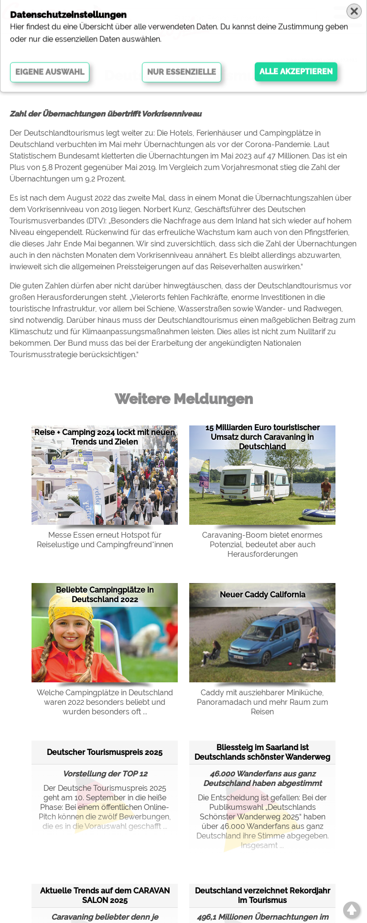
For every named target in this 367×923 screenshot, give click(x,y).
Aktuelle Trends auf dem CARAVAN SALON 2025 (105, 895)
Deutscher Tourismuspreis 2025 (104, 752)
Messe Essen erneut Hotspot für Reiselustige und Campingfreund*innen (105, 539)
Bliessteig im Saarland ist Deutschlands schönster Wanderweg (262, 752)
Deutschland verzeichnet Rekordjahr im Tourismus (262, 895)
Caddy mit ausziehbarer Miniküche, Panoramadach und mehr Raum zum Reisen (262, 702)
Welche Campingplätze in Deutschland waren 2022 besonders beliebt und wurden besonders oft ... (105, 702)
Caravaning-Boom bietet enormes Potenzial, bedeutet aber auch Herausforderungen (262, 544)
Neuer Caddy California (262, 594)
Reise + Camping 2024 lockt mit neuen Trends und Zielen (104, 437)
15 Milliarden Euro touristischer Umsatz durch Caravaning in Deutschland (262, 437)
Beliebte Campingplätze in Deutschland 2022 (105, 594)
